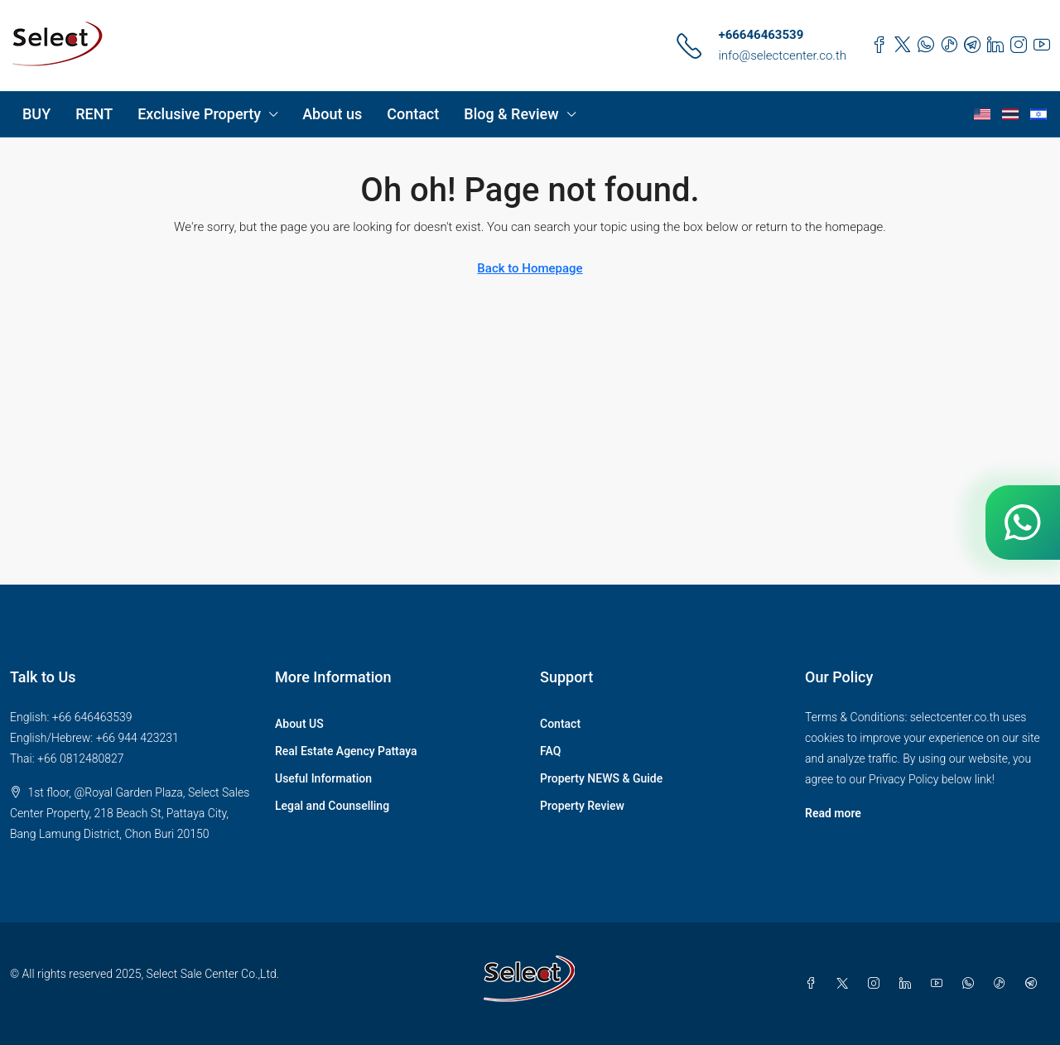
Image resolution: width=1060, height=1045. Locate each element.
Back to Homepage (529, 268)
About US (299, 723)
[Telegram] (1034, 983)
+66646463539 (760, 34)
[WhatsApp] (971, 983)
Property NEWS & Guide (601, 778)
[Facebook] (814, 983)
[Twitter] (845, 983)
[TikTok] (1003, 983)
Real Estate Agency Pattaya (346, 751)
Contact (413, 114)
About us (332, 114)
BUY (36, 114)
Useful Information (323, 778)
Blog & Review (511, 114)
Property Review (582, 805)
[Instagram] (877, 983)
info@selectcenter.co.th (782, 55)
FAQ (550, 751)
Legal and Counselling (332, 805)
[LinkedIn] (908, 983)
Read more (833, 813)
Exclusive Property (199, 114)
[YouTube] (940, 983)
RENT (94, 114)
